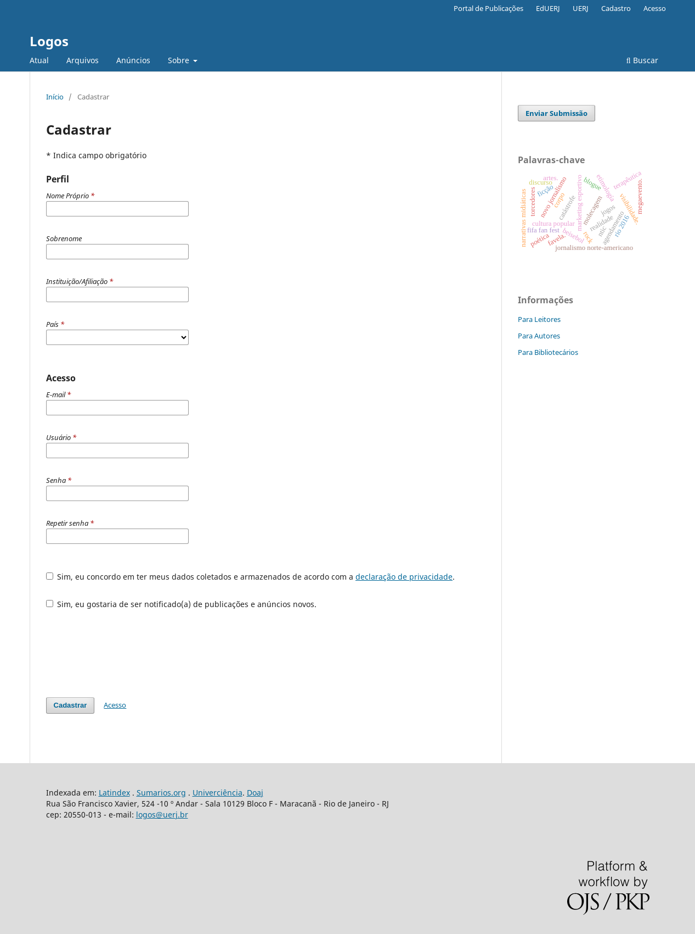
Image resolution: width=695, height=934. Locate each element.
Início (55, 97)
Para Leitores (539, 319)
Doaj (255, 792)
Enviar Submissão (556, 113)
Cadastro (616, 8)
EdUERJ (548, 8)
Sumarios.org (161, 792)
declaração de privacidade (404, 576)
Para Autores (539, 336)
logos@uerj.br (162, 814)
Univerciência (217, 792)
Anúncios (133, 60)
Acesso (654, 8)
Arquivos (82, 60)
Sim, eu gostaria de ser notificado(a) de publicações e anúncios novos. (181, 604)
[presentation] (129, 647)
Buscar (642, 60)
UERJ (581, 8)
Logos (49, 41)
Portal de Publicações (488, 8)
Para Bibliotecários (548, 352)
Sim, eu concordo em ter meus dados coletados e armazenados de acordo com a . (250, 576)
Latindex (114, 792)
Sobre (179, 60)
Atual (39, 60)
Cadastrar (70, 705)
